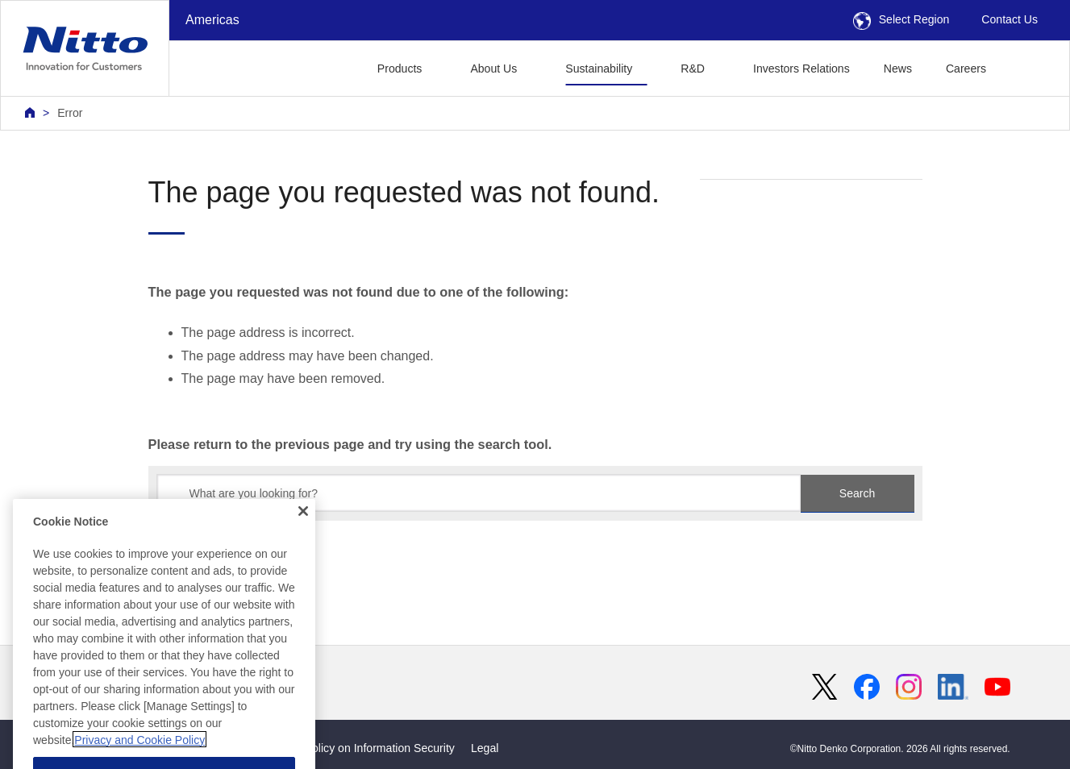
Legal (484, 748)
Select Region (901, 19)
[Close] (303, 526)
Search (857, 493)
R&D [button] (693, 68)
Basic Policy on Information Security (364, 748)
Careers (966, 68)
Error (69, 112)
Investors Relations (801, 68)
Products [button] (400, 68)
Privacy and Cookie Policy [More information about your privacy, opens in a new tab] (139, 755)
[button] (1028, 66)
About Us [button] (493, 68)
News (898, 68)
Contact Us (1009, 19)
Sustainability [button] (598, 68)
